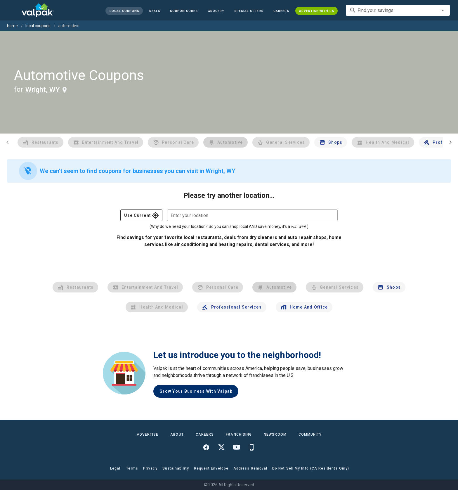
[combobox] (398, 10)
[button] (248, 11)
